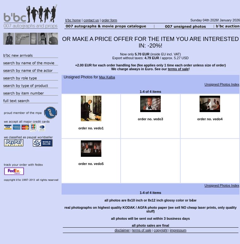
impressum (178, 230)
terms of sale (178, 69)
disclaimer (122, 230)
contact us (91, 20)
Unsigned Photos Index (222, 84)
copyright (160, 230)
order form (109, 20)
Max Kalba (107, 77)
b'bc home (73, 20)
